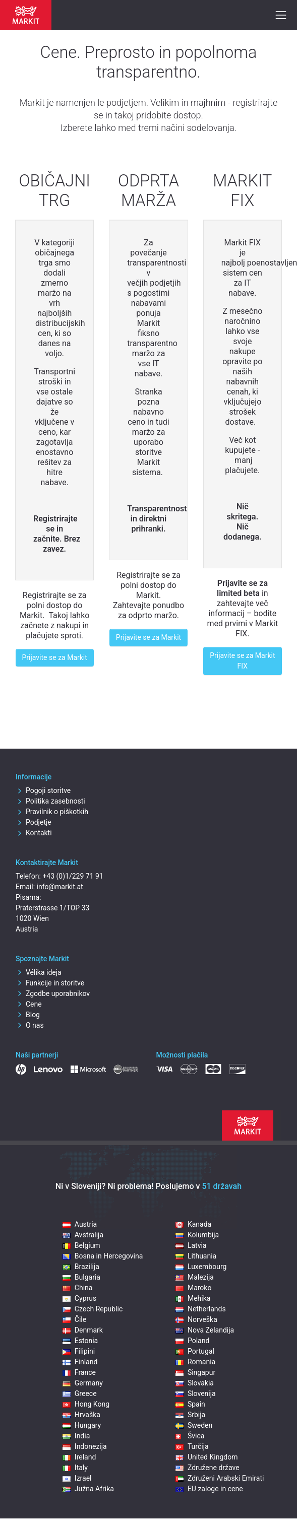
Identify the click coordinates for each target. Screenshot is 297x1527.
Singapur (195, 1372)
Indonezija (85, 1446)
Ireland (79, 1457)
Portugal (194, 1351)
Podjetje (33, 822)
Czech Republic (93, 1309)
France (79, 1372)
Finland (80, 1362)
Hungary (82, 1425)
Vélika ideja (39, 972)
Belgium (81, 1245)
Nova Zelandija (204, 1330)
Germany (83, 1383)
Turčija (192, 1446)
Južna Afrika (88, 1489)
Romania (195, 1362)
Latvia (191, 1245)
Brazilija (81, 1267)
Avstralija (83, 1235)
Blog (28, 1015)
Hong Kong (86, 1404)
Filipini (79, 1351)
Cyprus (79, 1298)
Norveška (196, 1319)
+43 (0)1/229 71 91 (72, 876)
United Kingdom (206, 1457)
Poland (192, 1341)
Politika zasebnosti (50, 801)
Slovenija (195, 1393)
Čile (74, 1319)
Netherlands (200, 1309)
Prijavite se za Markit (54, 657)
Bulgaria (81, 1277)
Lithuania (195, 1256)
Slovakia (194, 1383)
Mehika (192, 1298)
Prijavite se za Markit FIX (242, 660)
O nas (30, 1025)
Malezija (194, 1277)
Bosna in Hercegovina (103, 1256)
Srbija (190, 1415)
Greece (80, 1393)
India (76, 1436)
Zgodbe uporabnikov (53, 993)
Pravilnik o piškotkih (52, 812)
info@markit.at (60, 887)
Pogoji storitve (43, 790)
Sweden (193, 1425)
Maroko (193, 1288)
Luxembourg (201, 1267)
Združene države (207, 1468)
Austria (80, 1224)
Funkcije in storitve (50, 983)
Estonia (80, 1341)
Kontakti (34, 833)
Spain (190, 1404)
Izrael (77, 1478)
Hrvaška (81, 1415)
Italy (75, 1468)
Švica (189, 1436)
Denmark (83, 1330)
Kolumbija (197, 1235)
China (78, 1288)
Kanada (193, 1224)
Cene (29, 1004)
